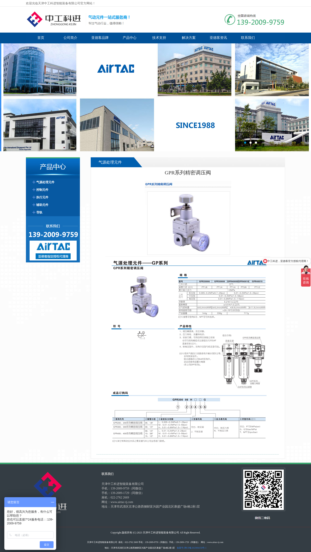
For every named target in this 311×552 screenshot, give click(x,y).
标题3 (155, 97)
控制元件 (42, 189)
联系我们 (248, 37)
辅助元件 (42, 205)
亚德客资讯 (218, 37)
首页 (40, 37)
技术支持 (159, 37)
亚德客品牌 (100, 37)
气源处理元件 (45, 182)
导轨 (39, 212)
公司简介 (70, 37)
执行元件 (42, 197)
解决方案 (189, 37)
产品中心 (129, 37)
